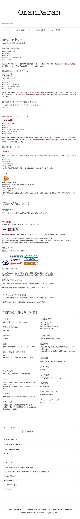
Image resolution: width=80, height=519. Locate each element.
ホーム (6, 30)
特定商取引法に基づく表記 (37, 509)
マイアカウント (9, 489)
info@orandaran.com (46, 394)
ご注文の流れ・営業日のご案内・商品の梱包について (21, 467)
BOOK (6, 453)
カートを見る (54, 30)
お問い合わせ (39, 30)
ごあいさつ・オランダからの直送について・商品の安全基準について (26, 472)
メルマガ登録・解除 (10, 485)
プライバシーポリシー (54, 509)
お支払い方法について (11, 476)
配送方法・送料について (12, 480)
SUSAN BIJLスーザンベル (12, 445)
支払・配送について (22, 30)
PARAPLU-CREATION (11, 449)
